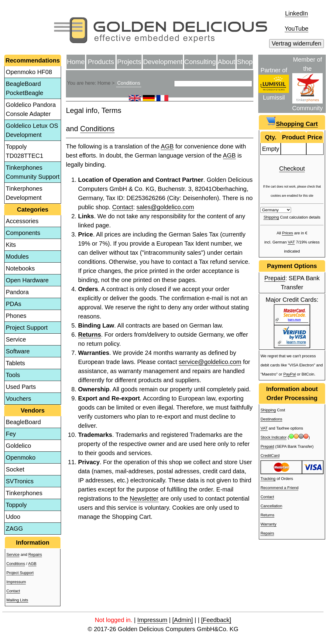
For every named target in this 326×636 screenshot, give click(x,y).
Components (23, 233)
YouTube (297, 28)
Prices (287, 233)
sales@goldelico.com (165, 207)
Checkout (292, 168)
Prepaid (274, 278)
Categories (32, 209)
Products (101, 62)
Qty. (270, 137)
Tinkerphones (24, 493)
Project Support (27, 327)
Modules (17, 256)
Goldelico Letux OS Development (32, 130)
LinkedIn (296, 13)
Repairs (35, 554)
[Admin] (182, 620)
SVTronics (20, 481)
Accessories (22, 221)
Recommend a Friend (279, 487)
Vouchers (18, 398)
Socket (15, 469)
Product (293, 137)
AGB (32, 563)
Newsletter (144, 498)
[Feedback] (216, 620)
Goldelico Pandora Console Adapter (31, 109)
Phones (16, 315)
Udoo (13, 516)
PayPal (289, 374)
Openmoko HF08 (29, 72)
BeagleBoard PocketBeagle (24, 88)
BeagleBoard (23, 422)
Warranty (268, 524)
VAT (291, 242)
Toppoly (16, 505)
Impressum (16, 582)
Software (18, 351)
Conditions (15, 563)
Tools (13, 375)
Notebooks (20, 268)
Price (314, 137)
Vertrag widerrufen (296, 43)
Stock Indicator (273, 437)
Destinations (271, 419)
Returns (89, 334)
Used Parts (21, 386)
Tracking (267, 478)
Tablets (15, 363)
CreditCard (270, 455)
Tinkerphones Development (24, 193)
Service (16, 339)
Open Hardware (27, 280)
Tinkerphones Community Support (33, 172)
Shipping (271, 217)
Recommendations (32, 60)
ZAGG (14, 528)
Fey (11, 433)
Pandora (17, 292)
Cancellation (271, 506)
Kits (11, 244)
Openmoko (21, 457)
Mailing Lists (17, 600)
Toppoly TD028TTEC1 (24, 151)
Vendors (33, 410)
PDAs (13, 304)
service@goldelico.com (210, 362)
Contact (13, 591)
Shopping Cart (297, 124)
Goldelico (18, 445)
